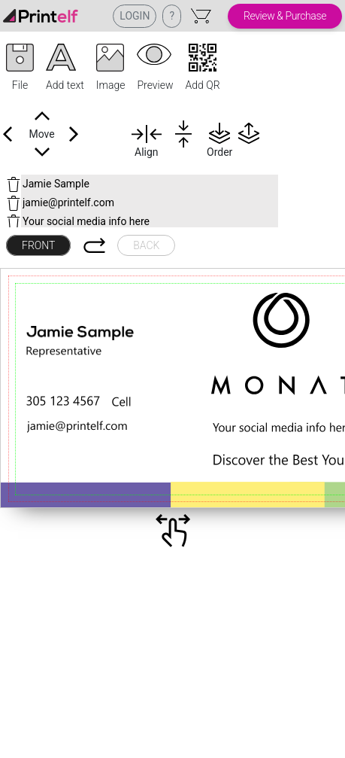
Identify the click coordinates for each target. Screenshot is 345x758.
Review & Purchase (285, 16)
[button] (20, 68)
